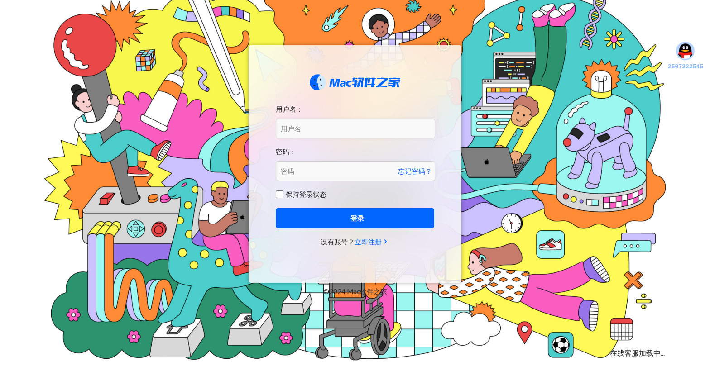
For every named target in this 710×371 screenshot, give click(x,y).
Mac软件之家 (355, 82)
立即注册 (368, 242)
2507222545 (685, 56)
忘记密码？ (415, 171)
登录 (357, 218)
